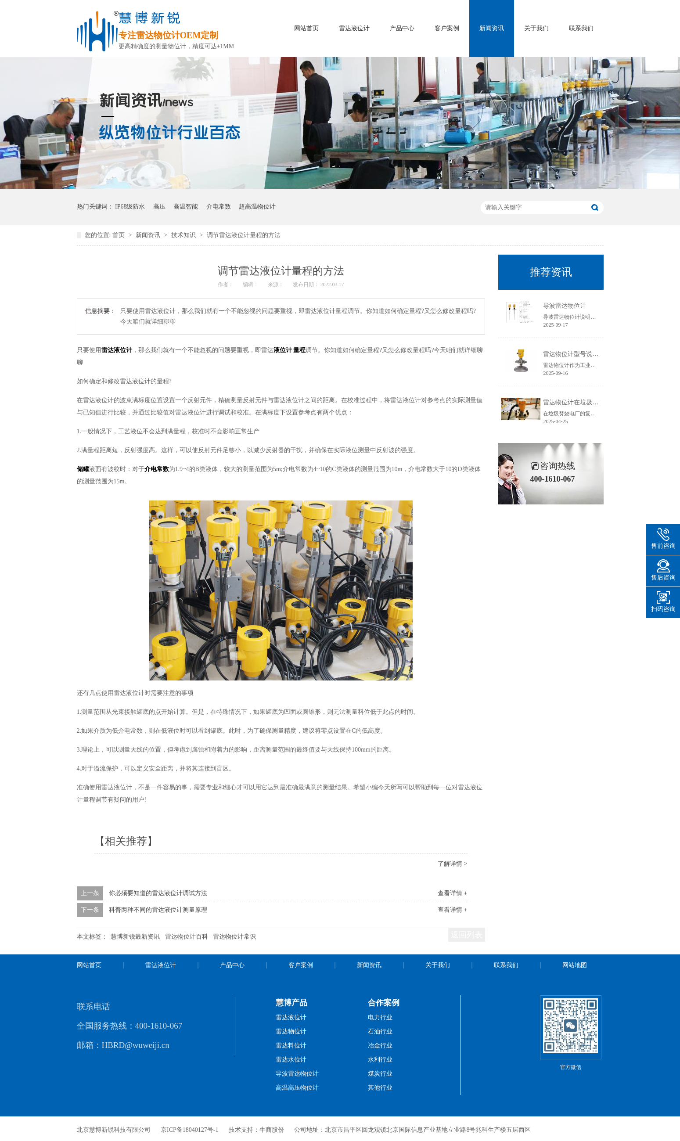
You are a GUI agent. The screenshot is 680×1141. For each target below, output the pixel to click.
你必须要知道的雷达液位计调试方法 (158, 893)
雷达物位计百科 (186, 936)
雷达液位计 (354, 28)
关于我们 (536, 28)
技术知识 (184, 235)
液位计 (282, 350)
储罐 (83, 469)
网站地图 (574, 965)
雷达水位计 (291, 1059)
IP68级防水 (130, 206)
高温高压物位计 (297, 1087)
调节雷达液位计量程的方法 (244, 235)
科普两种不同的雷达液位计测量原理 (158, 910)
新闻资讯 (491, 28)
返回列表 (466, 934)
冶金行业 (380, 1045)
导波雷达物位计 (564, 305)
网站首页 (306, 28)
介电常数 (218, 206)
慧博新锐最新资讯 (135, 936)
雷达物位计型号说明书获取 (580, 354)
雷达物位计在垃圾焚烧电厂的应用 (589, 402)
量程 (299, 350)
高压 (159, 206)
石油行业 (380, 1031)
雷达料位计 (291, 1045)
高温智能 (185, 206)
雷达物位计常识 (234, 936)
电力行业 (380, 1017)
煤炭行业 (380, 1073)
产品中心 (402, 28)
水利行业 (380, 1059)
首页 (119, 235)
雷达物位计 (291, 1031)
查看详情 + (452, 893)
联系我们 (581, 28)
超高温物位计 (257, 206)
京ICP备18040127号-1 (189, 1130)
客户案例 (447, 28)
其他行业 (380, 1087)
